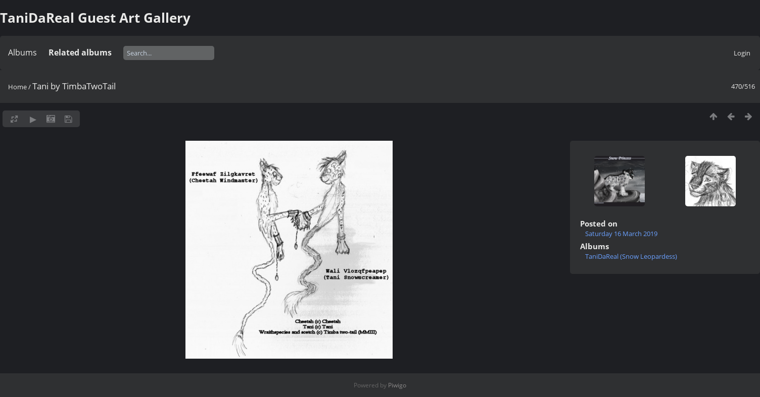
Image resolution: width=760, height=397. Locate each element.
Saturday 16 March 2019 (621, 233)
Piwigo (397, 385)
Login (742, 53)
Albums (22, 52)
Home (17, 86)
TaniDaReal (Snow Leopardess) (631, 256)
